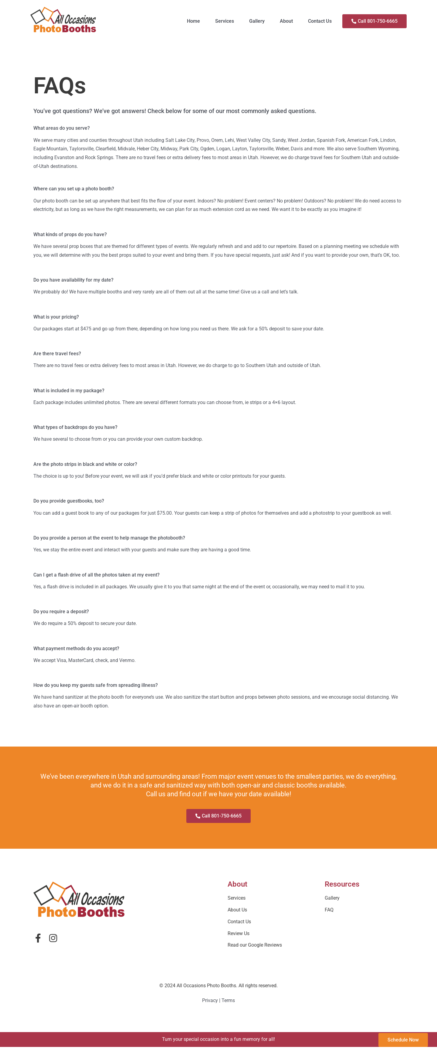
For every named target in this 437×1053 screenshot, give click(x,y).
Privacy (210, 1000)
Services (224, 21)
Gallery (257, 21)
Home (193, 21)
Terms (228, 1000)
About (286, 21)
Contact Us (320, 21)
